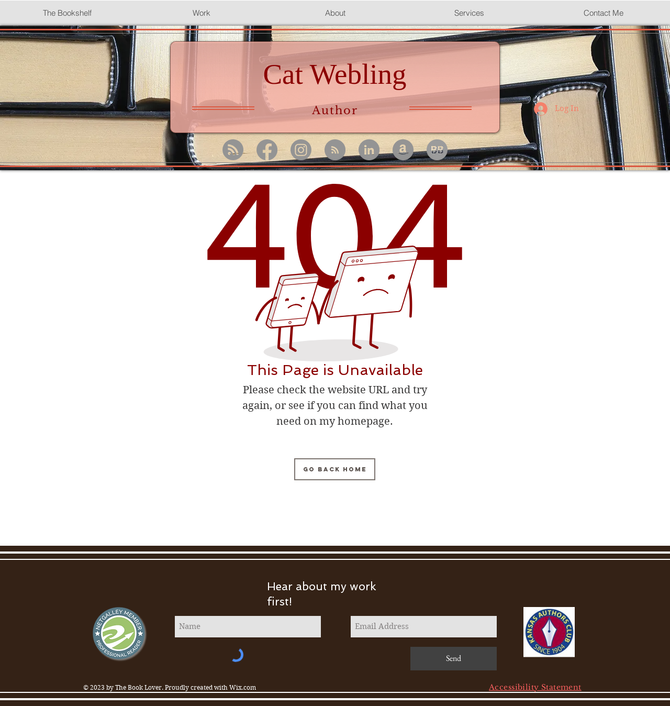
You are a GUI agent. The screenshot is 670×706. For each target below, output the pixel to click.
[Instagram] (301, 149)
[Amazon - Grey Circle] (403, 149)
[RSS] (232, 149)
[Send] (453, 658)
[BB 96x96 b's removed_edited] (437, 149)
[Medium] (335, 149)
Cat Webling (334, 74)
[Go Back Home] (334, 469)
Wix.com (242, 687)
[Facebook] (266, 149)
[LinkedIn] (369, 149)
